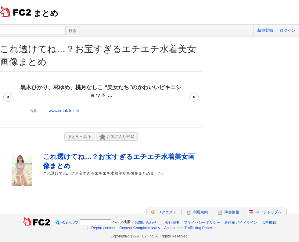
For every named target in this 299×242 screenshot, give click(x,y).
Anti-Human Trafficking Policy (188, 228)
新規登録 (265, 30)
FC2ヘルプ (70, 222)
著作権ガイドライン (240, 222)
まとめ (46, 13)
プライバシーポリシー (202, 222)
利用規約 (200, 212)
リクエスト (167, 212)
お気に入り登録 (116, 137)
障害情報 (232, 212)
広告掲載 (268, 222)
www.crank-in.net (64, 110)
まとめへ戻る (80, 136)
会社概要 (172, 222)
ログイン (288, 30)
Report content (103, 228)
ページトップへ (269, 212)
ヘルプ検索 (121, 222)
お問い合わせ (146, 222)
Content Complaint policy (139, 228)
